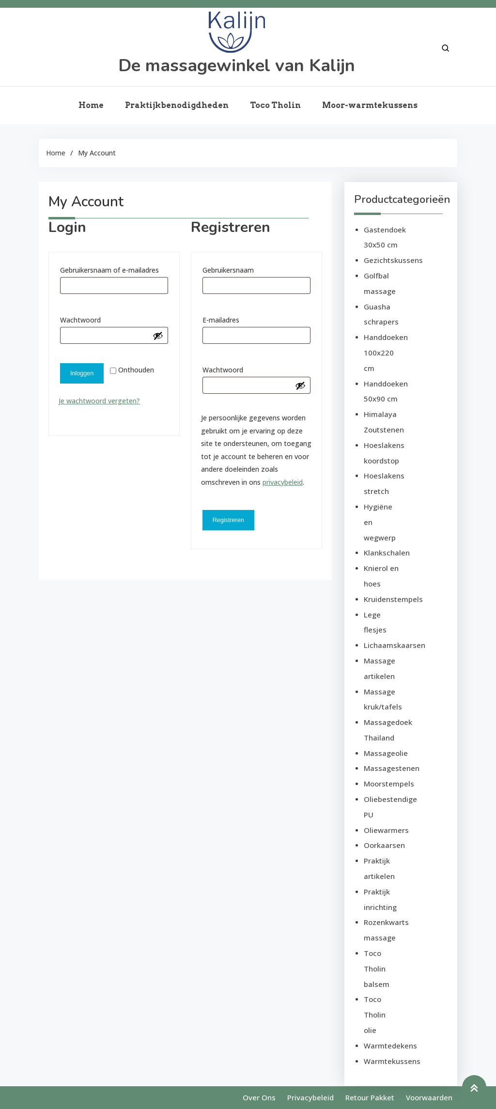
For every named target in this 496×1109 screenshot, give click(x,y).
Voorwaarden (429, 1097)
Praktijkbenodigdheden (177, 105)
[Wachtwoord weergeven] (158, 335)
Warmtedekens (390, 1045)
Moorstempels (389, 783)
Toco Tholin (275, 105)
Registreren (228, 520)
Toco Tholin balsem (376, 968)
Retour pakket (369, 1097)
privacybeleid (283, 482)
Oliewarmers (386, 830)
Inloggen (81, 373)
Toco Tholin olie (375, 1014)
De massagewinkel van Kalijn (236, 65)
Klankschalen (387, 552)
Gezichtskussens (393, 260)
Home (91, 105)
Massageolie (386, 753)
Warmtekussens (392, 1061)
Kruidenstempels (393, 599)
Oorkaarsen (384, 845)
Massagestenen (391, 768)
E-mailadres (234, 318)
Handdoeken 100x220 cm (386, 352)
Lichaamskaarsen (394, 645)
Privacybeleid (310, 1097)
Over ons (259, 1097)
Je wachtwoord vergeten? (99, 400)
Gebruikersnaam (241, 269)
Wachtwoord (94, 318)
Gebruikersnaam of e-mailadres (114, 269)
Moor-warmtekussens (370, 105)
